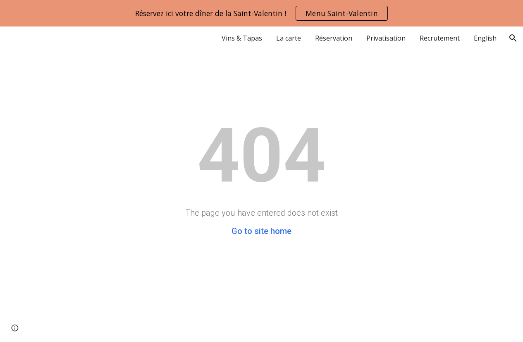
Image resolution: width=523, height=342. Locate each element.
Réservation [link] (333, 38)
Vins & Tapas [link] (242, 38)
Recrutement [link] (440, 38)
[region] (261, 13)
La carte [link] (288, 38)
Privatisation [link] (386, 38)
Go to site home (261, 231)
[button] (513, 38)
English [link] (485, 38)
